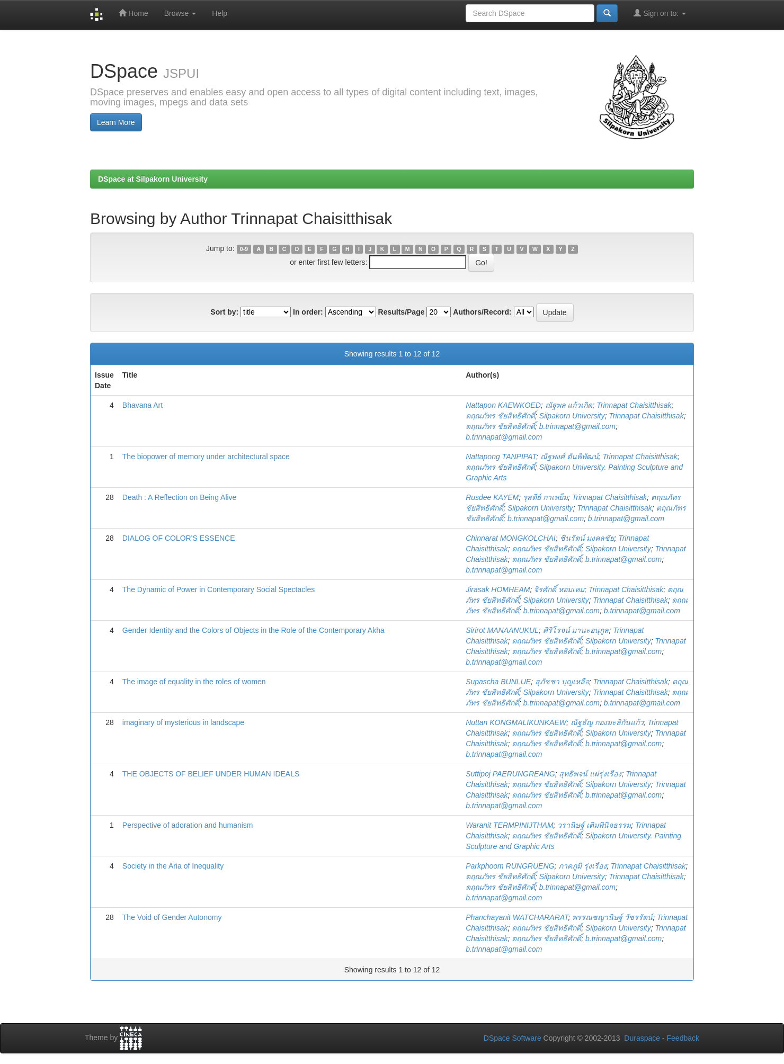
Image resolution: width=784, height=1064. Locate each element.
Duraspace (642, 1038)
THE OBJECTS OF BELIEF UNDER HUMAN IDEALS (211, 774)
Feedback (683, 1038)
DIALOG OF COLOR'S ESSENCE (178, 538)
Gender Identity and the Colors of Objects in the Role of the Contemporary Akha (253, 630)
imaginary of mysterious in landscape (183, 722)
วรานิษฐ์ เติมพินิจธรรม (594, 825)
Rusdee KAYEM (492, 497)
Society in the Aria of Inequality (173, 866)
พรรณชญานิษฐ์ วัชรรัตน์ (612, 917)
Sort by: (224, 312)
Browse (180, 13)
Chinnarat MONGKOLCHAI (511, 538)
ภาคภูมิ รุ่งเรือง (582, 866)
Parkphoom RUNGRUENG (510, 866)
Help (219, 13)
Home (133, 12)
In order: (308, 312)
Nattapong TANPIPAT (501, 456)
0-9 (244, 249)
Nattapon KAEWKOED (503, 405)
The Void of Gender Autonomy (172, 917)
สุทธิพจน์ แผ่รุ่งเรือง (590, 774)
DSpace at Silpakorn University (153, 179)
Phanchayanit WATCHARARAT (517, 917)
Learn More (116, 122)
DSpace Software (512, 1038)
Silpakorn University (572, 416)
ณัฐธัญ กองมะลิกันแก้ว (607, 722)
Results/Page (401, 312)
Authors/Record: (482, 312)
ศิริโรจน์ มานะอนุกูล (576, 630)
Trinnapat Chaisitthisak (633, 405)
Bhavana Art (142, 405)
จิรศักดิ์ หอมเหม (559, 589)
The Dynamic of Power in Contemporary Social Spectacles (218, 589)
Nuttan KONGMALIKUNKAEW (516, 722)
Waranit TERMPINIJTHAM (509, 825)
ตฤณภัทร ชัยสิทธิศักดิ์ (500, 416)
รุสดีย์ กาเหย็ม (545, 497)
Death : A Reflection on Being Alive (179, 497)
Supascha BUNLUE (498, 681)
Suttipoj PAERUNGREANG (510, 774)
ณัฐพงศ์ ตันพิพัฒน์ (569, 456)
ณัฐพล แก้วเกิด (569, 405)
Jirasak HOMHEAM (498, 589)
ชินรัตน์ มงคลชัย (587, 538)
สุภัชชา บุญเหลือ (562, 681)
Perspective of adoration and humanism (187, 825)
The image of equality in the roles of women (194, 681)
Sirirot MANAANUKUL (502, 630)
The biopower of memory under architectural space (206, 456)
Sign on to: (660, 12)
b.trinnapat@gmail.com (577, 426)
